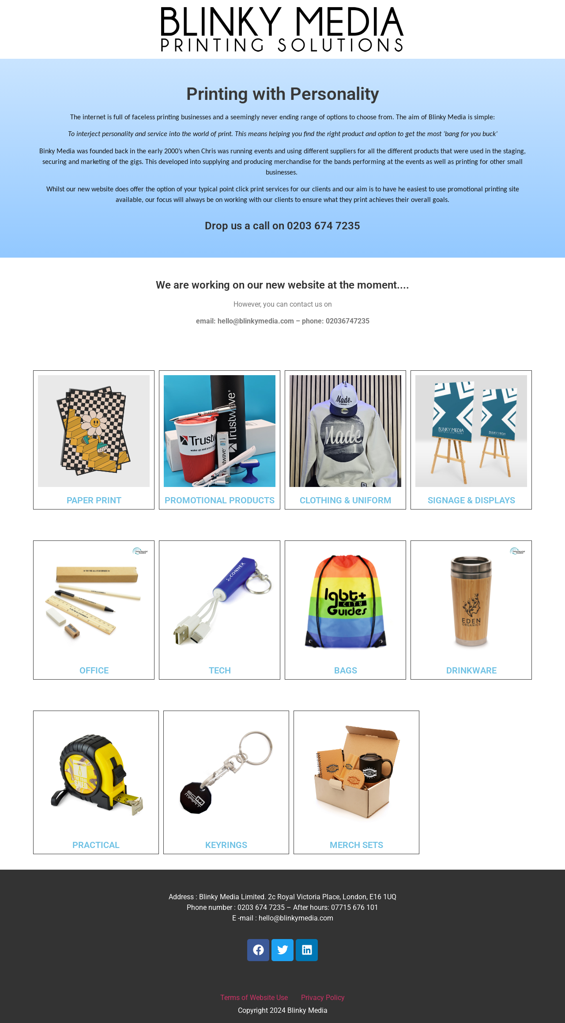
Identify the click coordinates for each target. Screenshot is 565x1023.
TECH (220, 670)
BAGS (345, 670)
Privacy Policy (323, 997)
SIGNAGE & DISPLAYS (471, 500)
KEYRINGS (226, 845)
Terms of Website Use (254, 997)
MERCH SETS (356, 845)
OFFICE (94, 670)
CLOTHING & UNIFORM (346, 500)
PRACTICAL (96, 845)
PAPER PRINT (94, 500)
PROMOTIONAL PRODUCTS (220, 500)
